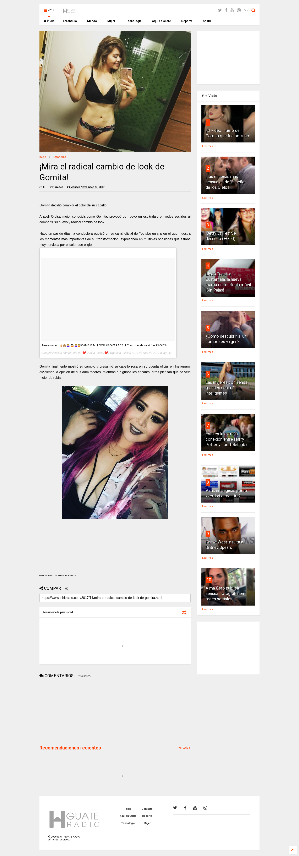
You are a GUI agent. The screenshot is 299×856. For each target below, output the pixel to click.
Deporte (186, 21)
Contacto (147, 808)
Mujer (111, 21)
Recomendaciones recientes (70, 748)
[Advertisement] (70, 712)
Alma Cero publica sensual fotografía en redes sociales (225, 593)
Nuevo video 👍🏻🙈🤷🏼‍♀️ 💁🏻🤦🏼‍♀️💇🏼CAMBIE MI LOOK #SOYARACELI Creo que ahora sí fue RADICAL (105, 345)
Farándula (70, 21)
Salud (207, 21)
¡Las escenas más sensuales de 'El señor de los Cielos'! (226, 182)
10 (209, 579)
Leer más (207, 146)
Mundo (92, 21)
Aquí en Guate (161, 21)
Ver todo (184, 747)
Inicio (49, 21)
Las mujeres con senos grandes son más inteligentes (227, 388)
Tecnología (134, 21)
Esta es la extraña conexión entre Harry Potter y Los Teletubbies (228, 439)
